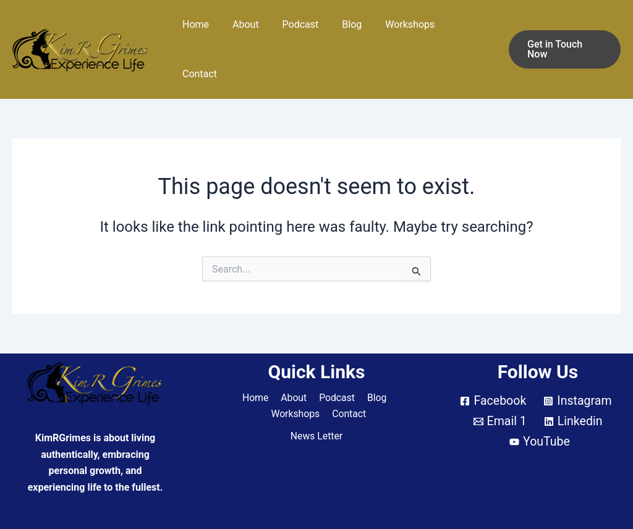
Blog (350, 32)
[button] (563, 33)
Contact (466, 32)
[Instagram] (578, 368)
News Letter (316, 403)
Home (205, 32)
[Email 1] (499, 388)
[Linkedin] (573, 388)
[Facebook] (492, 368)
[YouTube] (540, 408)
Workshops (405, 32)
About (251, 32)
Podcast (302, 32)
